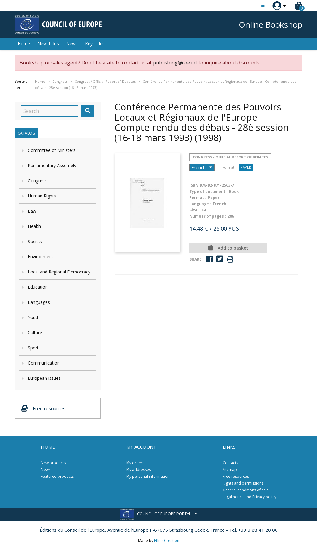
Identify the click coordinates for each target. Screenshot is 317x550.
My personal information (148, 476)
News (72, 44)
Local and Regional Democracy (59, 272)
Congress (37, 181)
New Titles (48, 44)
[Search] (49, 111)
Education (38, 287)
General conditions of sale (246, 490)
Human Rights (42, 196)
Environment (40, 256)
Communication (44, 363)
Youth (34, 317)
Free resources (236, 476)
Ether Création (166, 540)
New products (53, 462)
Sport (33, 348)
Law (32, 211)
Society (35, 241)
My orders (135, 462)
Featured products (57, 476)
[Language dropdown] (251, 6)
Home (24, 44)
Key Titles (95, 44)
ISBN (193, 185)
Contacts (230, 462)
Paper (246, 167)
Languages (39, 302)
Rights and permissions (243, 483)
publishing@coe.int (175, 62)
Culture (35, 332)
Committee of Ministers (52, 150)
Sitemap (230, 469)
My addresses (138, 469)
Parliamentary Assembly (52, 165)
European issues (44, 378)
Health (34, 226)
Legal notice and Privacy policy (249, 496)
